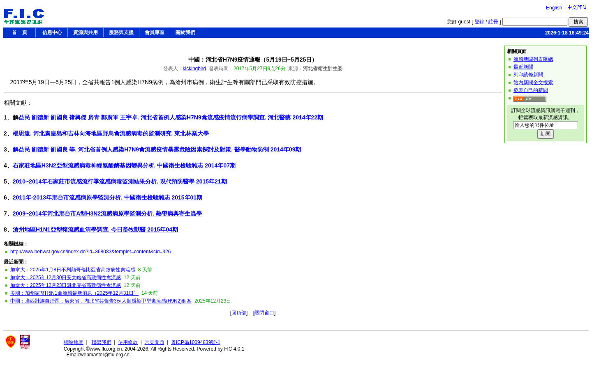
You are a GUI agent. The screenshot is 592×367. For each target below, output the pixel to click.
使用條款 (128, 342)
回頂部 (238, 313)
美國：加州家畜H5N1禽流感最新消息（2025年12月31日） (74, 293)
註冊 (493, 22)
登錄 (479, 22)
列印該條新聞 (528, 75)
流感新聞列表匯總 (533, 59)
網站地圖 (73, 342)
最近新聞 (523, 67)
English (554, 8)
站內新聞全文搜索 (533, 82)
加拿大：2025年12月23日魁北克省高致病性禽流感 (65, 285)
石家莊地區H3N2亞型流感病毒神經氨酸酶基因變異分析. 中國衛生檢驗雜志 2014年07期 (124, 165)
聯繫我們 (101, 342)
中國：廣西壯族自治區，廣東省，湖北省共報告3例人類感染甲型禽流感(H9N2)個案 (101, 301)
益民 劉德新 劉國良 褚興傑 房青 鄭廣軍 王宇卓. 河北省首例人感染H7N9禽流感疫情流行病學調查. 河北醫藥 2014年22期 (170, 117)
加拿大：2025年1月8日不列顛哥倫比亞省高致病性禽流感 (72, 270)
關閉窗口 (264, 313)
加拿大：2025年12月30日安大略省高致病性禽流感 (65, 277)
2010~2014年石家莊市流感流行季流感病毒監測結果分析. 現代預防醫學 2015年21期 (120, 181)
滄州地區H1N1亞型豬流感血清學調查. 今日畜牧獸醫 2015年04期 (95, 229)
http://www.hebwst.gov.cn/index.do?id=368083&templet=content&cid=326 (90, 252)
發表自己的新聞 (530, 90)
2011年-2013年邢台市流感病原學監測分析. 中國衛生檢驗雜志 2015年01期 (107, 197)
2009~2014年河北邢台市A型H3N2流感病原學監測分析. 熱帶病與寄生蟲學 (107, 213)
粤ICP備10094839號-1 (195, 342)
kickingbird (194, 68)
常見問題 (154, 342)
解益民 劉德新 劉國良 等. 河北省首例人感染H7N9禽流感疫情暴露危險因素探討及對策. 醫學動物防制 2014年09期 (157, 149)
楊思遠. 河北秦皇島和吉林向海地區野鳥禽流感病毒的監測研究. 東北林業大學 (111, 133)
